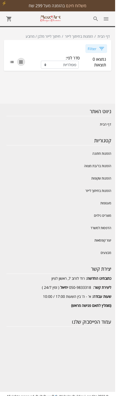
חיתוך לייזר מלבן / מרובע (43, 36)
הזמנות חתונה (101, 153)
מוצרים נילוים (102, 215)
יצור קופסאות (102, 240)
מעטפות (105, 203)
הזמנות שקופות (101, 178)
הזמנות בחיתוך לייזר (79, 36)
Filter (96, 48)
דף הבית (104, 36)
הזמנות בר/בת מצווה (97, 166)
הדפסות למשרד (101, 228)
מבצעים (106, 252)
